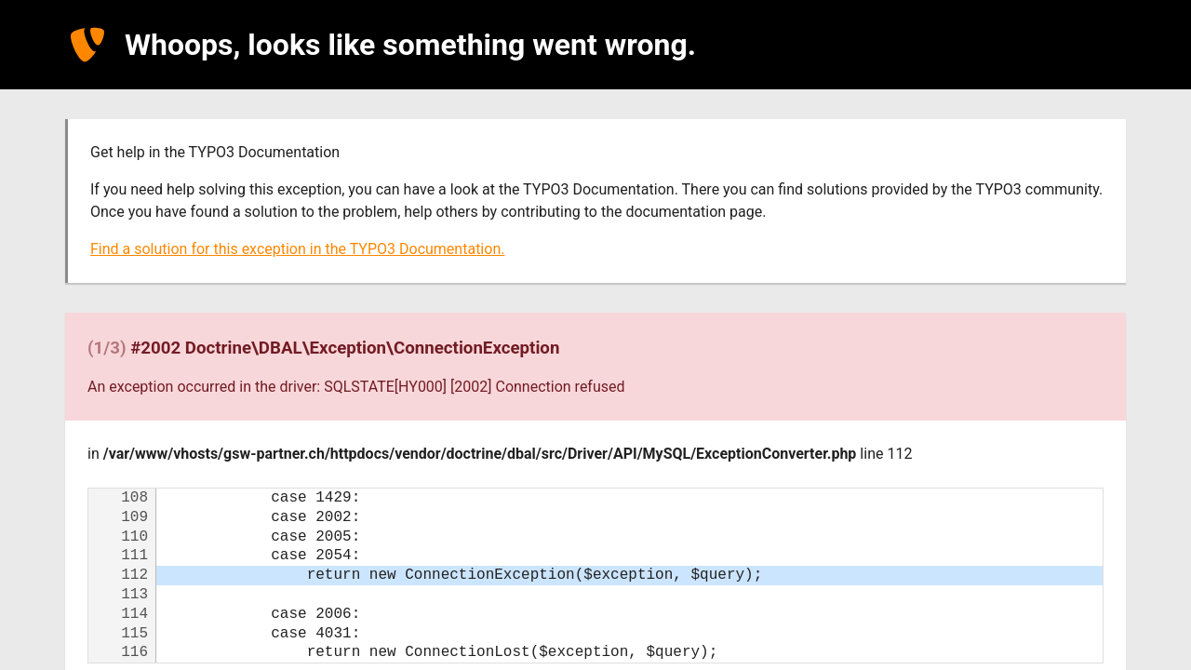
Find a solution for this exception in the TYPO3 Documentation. (297, 249)
